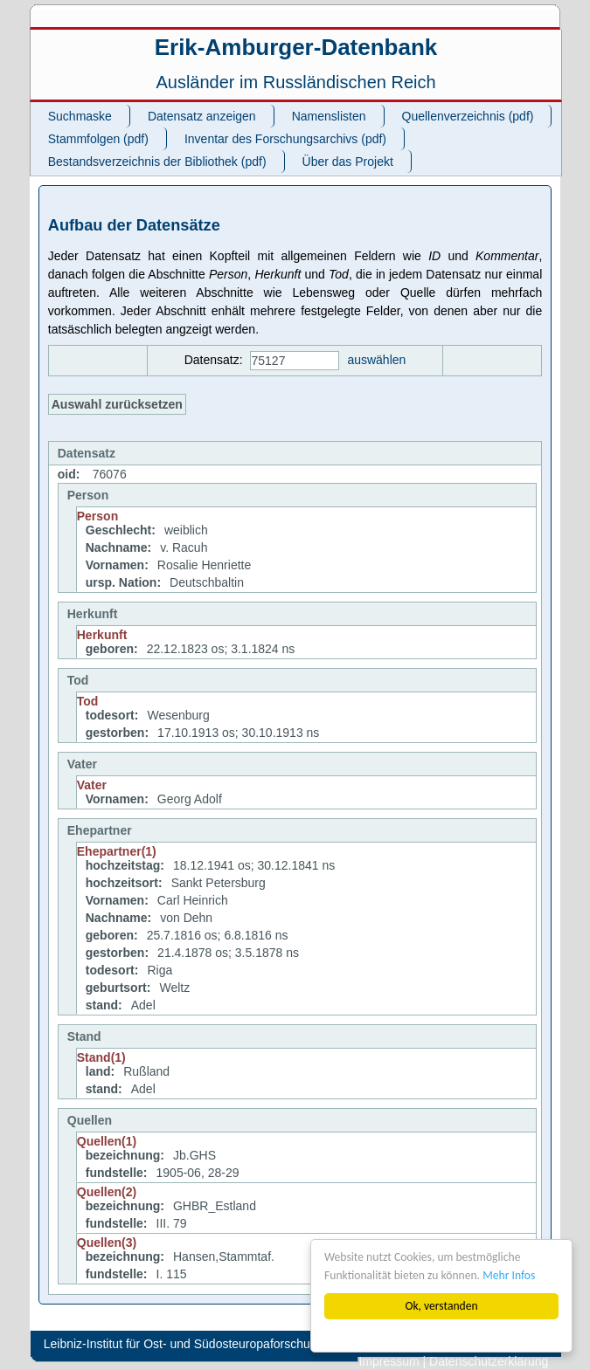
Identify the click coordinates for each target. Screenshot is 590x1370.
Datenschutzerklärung (488, 1361)
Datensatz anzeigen (202, 116)
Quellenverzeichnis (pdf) (468, 116)
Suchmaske (80, 116)
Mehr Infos (508, 1275)
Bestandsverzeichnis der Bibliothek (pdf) (157, 162)
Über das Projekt (347, 162)
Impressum (388, 1361)
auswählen (376, 360)
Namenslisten (329, 116)
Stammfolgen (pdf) (98, 139)
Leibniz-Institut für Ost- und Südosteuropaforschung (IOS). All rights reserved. (254, 1344)
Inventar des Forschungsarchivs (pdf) (285, 139)
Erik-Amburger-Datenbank (296, 47)
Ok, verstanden (441, 1305)
